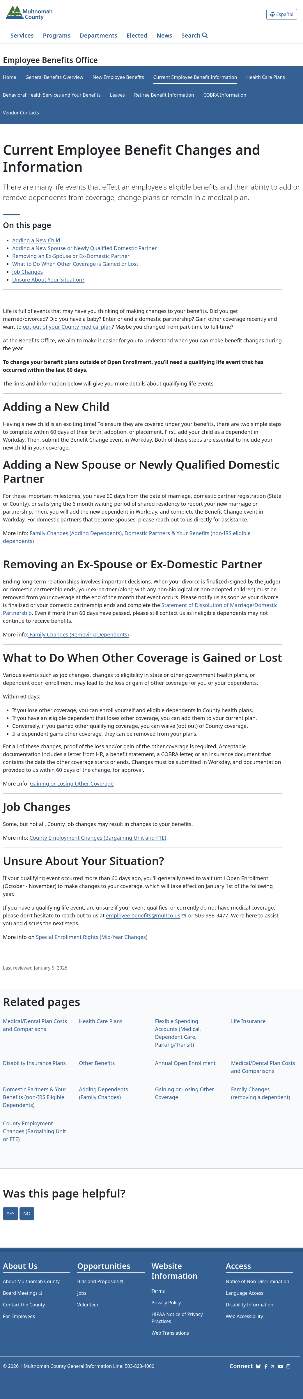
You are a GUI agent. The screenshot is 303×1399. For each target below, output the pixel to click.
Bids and (101, 1281)
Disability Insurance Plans (34, 1063)
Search (191, 35)
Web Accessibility (244, 1316)
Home (9, 77)
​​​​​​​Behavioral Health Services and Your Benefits (52, 95)
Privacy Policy (166, 1302)
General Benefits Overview (55, 77)
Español (284, 14)
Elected (137, 35)
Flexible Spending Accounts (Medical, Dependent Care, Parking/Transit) (178, 1033)
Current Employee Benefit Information (195, 77)
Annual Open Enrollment (185, 1063)
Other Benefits (97, 1063)
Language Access (244, 1293)
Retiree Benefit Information (164, 95)
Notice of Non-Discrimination (257, 1281)
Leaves (117, 95)
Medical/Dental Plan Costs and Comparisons (35, 1025)
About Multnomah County (31, 1281)
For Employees (19, 1316)
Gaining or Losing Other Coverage (72, 783)
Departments (98, 35)
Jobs (81, 1293)
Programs (56, 35)
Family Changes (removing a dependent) (260, 1093)
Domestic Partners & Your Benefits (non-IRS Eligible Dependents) (34, 1097)
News (164, 35)
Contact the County (24, 1304)
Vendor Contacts (21, 112)
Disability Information (249, 1304)
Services (22, 35)
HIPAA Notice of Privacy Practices (177, 1317)
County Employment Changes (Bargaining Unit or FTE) (34, 1131)
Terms (158, 1291)
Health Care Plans (265, 77)
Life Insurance (248, 1021)
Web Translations (170, 1333)
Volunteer (87, 1304)
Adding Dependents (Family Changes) (103, 1093)
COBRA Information (225, 95)
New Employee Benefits (118, 77)
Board (23, 1293)
